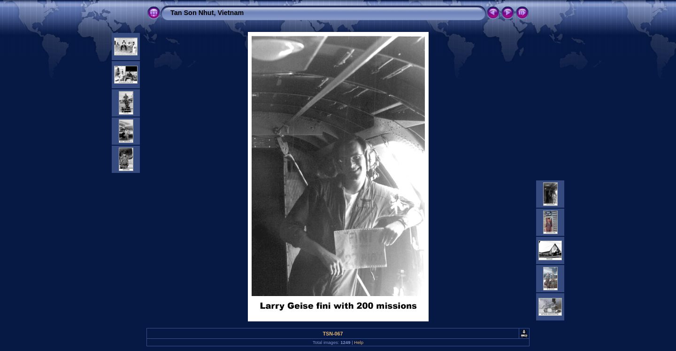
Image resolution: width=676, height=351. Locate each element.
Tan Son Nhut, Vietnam (207, 12)
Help (358, 342)
